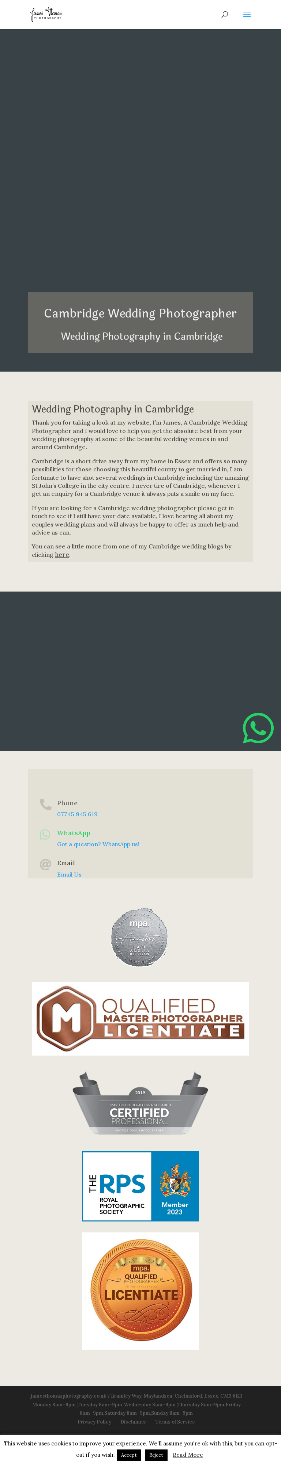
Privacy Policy (94, 1422)
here (62, 555)
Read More (188, 1454)
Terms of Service (175, 1422)
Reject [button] (156, 1455)
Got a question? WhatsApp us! (98, 844)
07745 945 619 (77, 814)
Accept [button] (129, 1455)
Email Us (69, 874)
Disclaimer (133, 1422)
